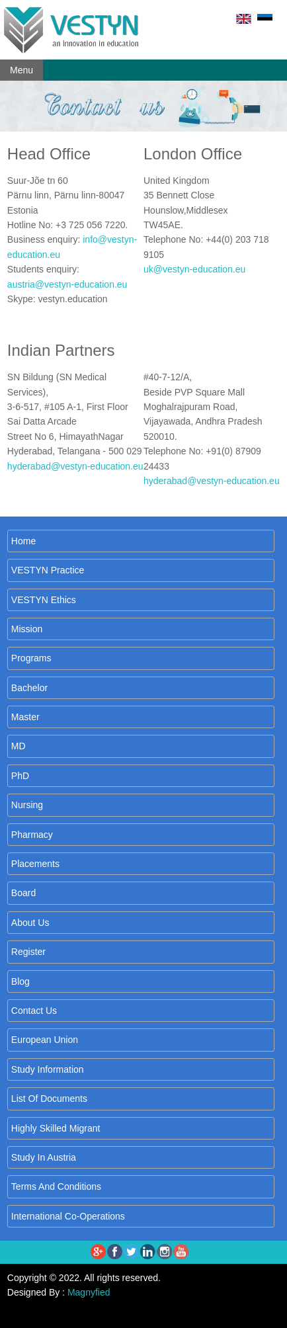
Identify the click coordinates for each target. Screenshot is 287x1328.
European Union (44, 1039)
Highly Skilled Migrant (56, 1128)
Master (25, 717)
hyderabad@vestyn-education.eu (75, 466)
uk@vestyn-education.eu (194, 269)
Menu (21, 70)
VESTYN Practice (47, 570)
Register (28, 951)
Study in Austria (43, 1157)
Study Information (47, 1069)
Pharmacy (32, 834)
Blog (20, 981)
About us (30, 922)
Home (23, 541)
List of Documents (49, 1098)
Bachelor (29, 688)
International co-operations (68, 1216)
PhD (20, 775)
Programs (31, 658)
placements (35, 863)
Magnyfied (88, 1292)
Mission (26, 629)
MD (18, 746)
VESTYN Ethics (43, 600)
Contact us (34, 1010)
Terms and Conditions (56, 1186)
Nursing (27, 805)
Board (23, 893)
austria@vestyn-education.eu (67, 284)
